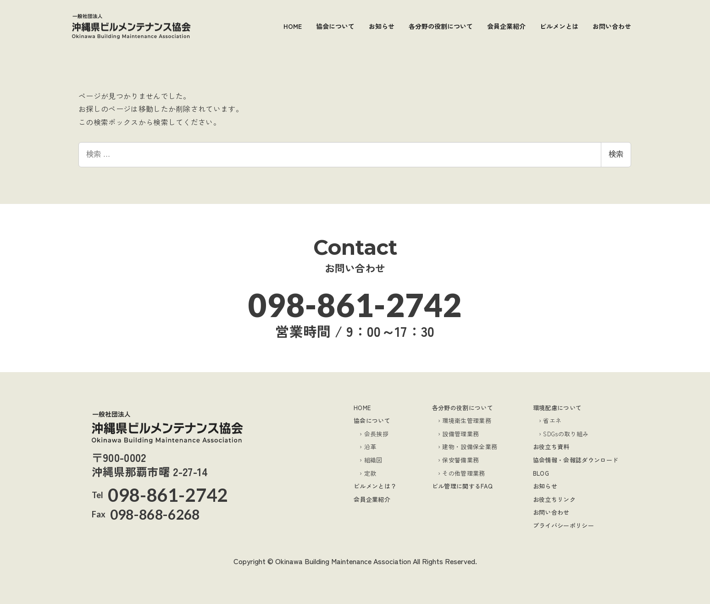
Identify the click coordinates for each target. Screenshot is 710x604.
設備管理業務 (460, 433)
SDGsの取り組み (565, 433)
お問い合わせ (551, 512)
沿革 (370, 446)
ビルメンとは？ (375, 486)
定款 (370, 473)
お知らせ (545, 486)
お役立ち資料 (551, 446)
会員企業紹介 (372, 499)
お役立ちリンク (554, 499)
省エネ (552, 420)
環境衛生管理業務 (466, 420)
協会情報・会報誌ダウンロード (575, 460)
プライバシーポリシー (563, 525)
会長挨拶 (376, 433)
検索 (616, 154)
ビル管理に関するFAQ (462, 486)
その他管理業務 (463, 473)
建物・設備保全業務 (469, 446)
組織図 (373, 460)
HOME (362, 407)
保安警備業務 (460, 460)
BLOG (541, 473)
